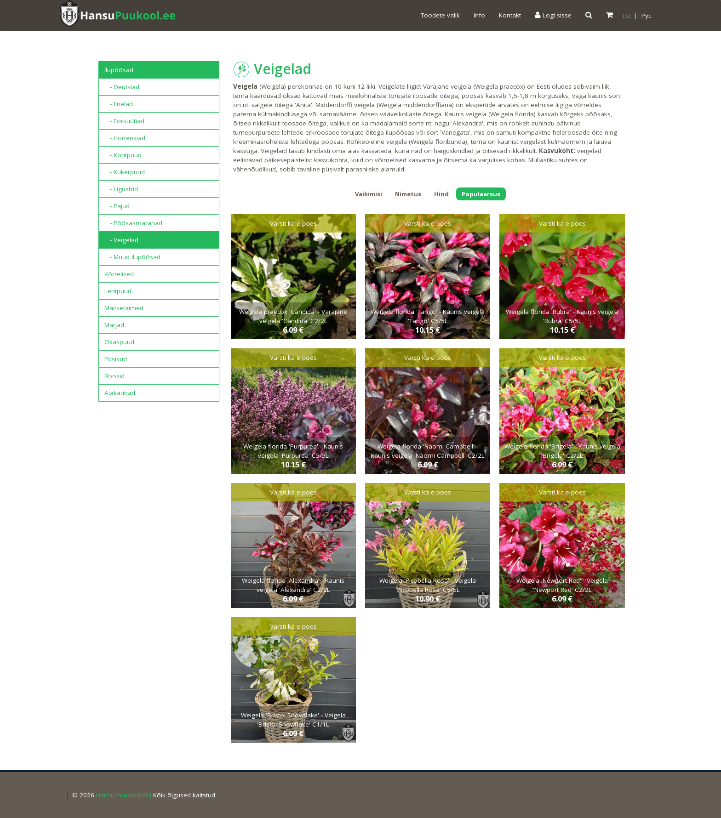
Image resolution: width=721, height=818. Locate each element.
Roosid (114, 376)
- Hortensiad (124, 138)
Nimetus (408, 194)
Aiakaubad (119, 393)
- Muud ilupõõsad (132, 257)
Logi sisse (553, 15)
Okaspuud (119, 342)
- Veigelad (121, 240)
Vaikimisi (368, 194)
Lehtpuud (118, 291)
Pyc (646, 15)
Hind (441, 194)
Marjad (114, 325)
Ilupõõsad (118, 70)
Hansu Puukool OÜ (123, 795)
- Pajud (117, 206)
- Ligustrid (121, 189)
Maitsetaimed (123, 308)
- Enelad (118, 104)
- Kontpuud (123, 155)
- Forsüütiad (124, 121)
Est (627, 15)
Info (479, 15)
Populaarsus (481, 194)
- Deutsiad (121, 87)
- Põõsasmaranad (133, 223)
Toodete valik (440, 15)
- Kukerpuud (124, 172)
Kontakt (510, 15)
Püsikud (115, 359)
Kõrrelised (119, 274)
